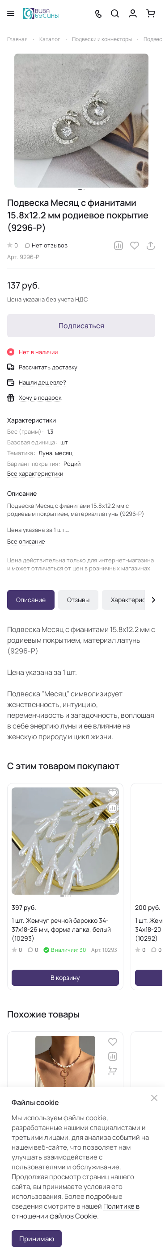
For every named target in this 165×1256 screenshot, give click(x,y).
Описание (31, 599)
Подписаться (81, 326)
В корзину (65, 977)
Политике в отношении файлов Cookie (76, 1211)
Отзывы (78, 599)
